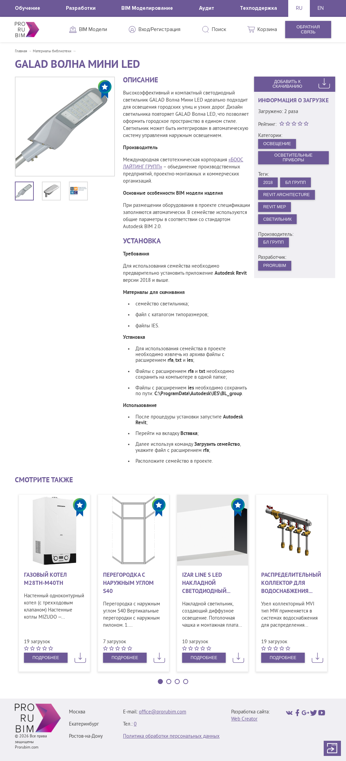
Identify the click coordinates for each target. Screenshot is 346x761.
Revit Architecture (288, 195)
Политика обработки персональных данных (171, 736)
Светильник (278, 221)
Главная (21, 51)
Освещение (278, 143)
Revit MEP (275, 208)
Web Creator (244, 719)
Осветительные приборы (293, 158)
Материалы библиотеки (52, 51)
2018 (268, 183)
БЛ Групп (296, 183)
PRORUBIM (275, 268)
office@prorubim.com (162, 712)
